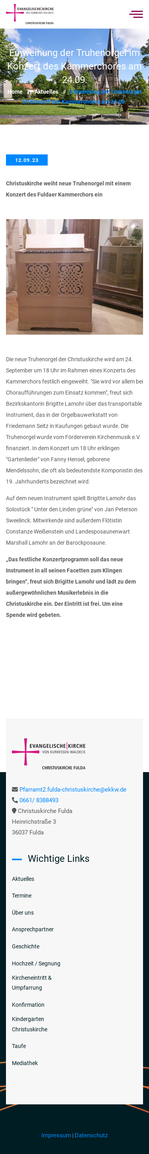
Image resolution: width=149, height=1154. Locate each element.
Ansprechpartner (33, 929)
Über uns (23, 912)
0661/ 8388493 (38, 800)
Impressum (56, 1135)
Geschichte (25, 946)
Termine (21, 895)
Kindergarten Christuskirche (29, 1024)
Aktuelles (52, 91)
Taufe (19, 1046)
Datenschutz (91, 1135)
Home (21, 91)
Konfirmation (28, 1005)
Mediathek (25, 1063)
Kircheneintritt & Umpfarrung (32, 983)
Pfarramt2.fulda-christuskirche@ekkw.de (72, 789)
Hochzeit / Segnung (36, 963)
